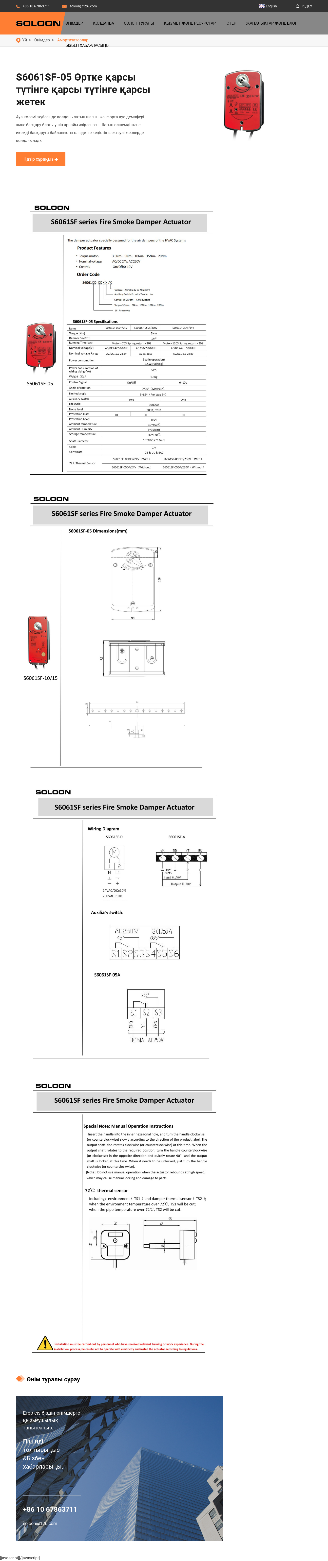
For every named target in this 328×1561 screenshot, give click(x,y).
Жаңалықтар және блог (271, 23)
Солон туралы (139, 23)
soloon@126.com (83, 6)
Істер (231, 23)
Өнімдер (74, 23)
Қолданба (103, 23)
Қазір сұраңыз (40, 159)
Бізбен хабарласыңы (87, 45)
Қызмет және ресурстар (190, 23)
